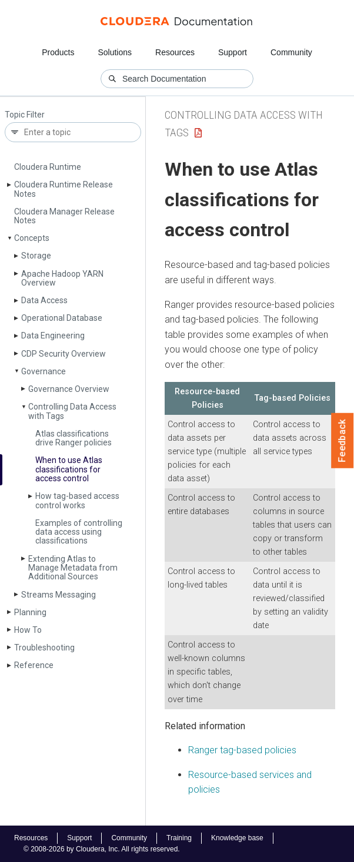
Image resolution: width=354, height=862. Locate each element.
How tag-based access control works (77, 500)
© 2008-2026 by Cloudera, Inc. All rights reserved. (102, 849)
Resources (175, 52)
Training (179, 838)
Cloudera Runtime (47, 167)
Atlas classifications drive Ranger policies (73, 438)
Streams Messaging (58, 594)
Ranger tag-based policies (242, 750)
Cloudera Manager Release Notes (64, 216)
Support (232, 52)
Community (291, 52)
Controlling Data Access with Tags (72, 411)
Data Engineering (53, 335)
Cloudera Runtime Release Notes (63, 189)
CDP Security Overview (63, 353)
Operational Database (61, 318)
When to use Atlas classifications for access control (68, 469)
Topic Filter (25, 114)
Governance (43, 371)
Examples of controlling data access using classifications (78, 532)
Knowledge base (237, 838)
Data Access (44, 300)
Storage (36, 255)
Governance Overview (68, 389)
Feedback (342, 440)
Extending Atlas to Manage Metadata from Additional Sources (73, 568)
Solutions (115, 52)
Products (58, 52)
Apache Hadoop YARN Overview (62, 278)
